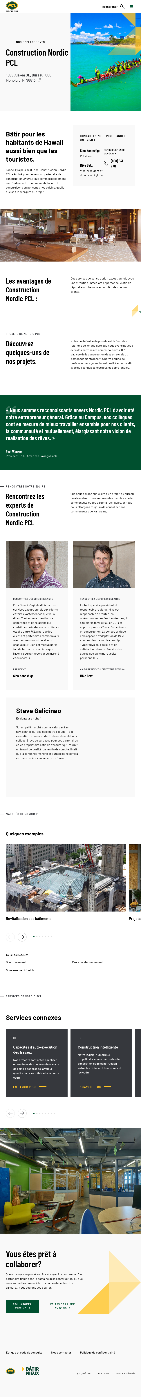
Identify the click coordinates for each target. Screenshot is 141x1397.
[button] (34, 936)
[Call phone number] (116, 163)
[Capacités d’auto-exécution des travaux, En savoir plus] (30, 1087)
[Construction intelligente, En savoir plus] (94, 1087)
